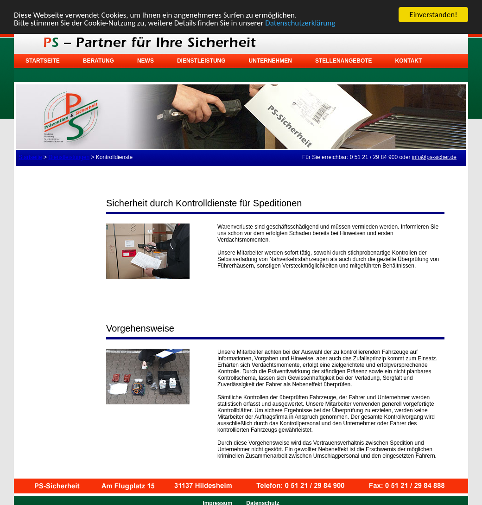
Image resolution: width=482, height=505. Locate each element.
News (145, 61)
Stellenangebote (343, 61)
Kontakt (408, 61)
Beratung (98, 61)
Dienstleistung (201, 61)
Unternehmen (270, 61)
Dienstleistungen (68, 157)
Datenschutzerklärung (300, 22)
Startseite (42, 61)
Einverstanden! (433, 14)
